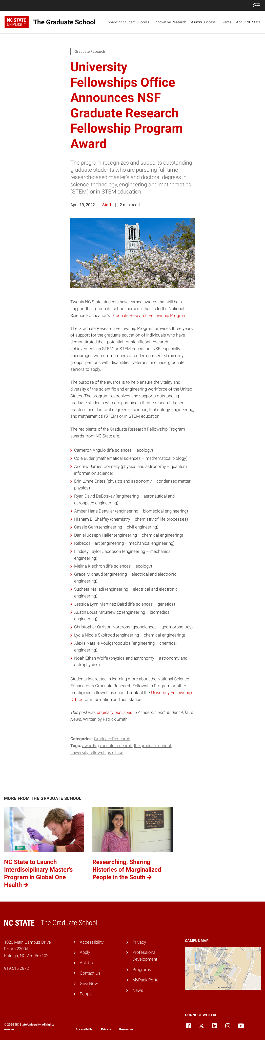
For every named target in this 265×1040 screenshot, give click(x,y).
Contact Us (90, 973)
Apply (85, 952)
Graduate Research (112, 738)
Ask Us (86, 962)
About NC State (248, 22)
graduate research (115, 745)
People (86, 993)
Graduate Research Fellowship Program (149, 315)
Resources (126, 1029)
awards (89, 745)
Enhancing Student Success (127, 22)
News (137, 990)
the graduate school (152, 745)
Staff (106, 204)
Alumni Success (203, 22)
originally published (114, 712)
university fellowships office (96, 752)
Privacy (139, 942)
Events (226, 22)
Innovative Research (170, 22)
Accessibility (92, 942)
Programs (141, 969)
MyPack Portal (145, 979)
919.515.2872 (16, 968)
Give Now (89, 983)
